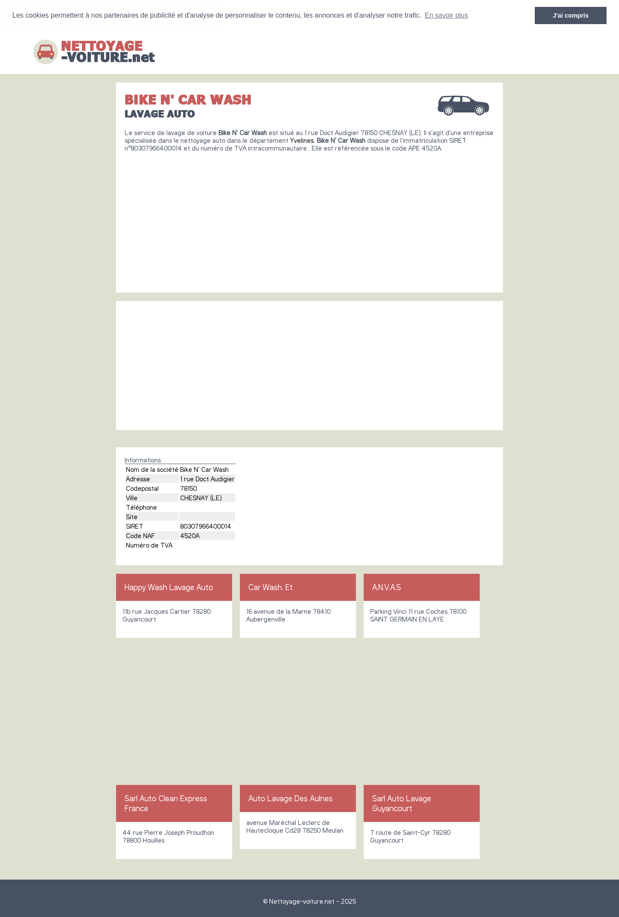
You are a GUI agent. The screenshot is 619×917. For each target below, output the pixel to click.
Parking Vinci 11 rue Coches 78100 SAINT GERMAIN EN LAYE (418, 614)
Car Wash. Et (270, 586)
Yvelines (302, 140)
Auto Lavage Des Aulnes (290, 798)
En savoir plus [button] (446, 15)
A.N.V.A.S (386, 586)
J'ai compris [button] (570, 15)
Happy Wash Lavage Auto (169, 586)
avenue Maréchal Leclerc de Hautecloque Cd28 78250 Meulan (294, 826)
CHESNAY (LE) (201, 497)
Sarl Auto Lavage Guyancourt (401, 802)
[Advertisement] (309, 218)
